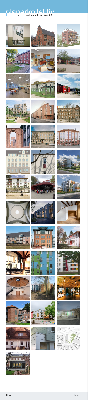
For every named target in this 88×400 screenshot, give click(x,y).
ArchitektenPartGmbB (35, 15)
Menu (75, 395)
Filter (8, 395)
